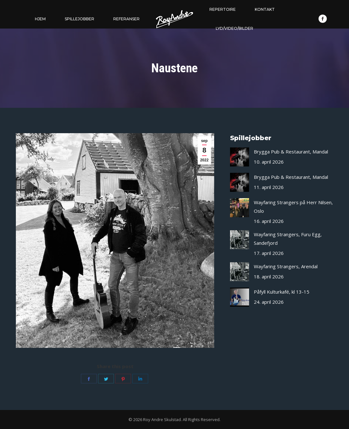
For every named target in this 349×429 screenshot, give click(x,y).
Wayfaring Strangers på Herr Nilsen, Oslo (293, 206)
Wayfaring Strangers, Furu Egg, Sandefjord (288, 238)
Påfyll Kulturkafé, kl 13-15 (281, 292)
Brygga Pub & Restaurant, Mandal (291, 151)
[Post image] (239, 156)
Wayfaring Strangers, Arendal (286, 266)
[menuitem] (40, 19)
